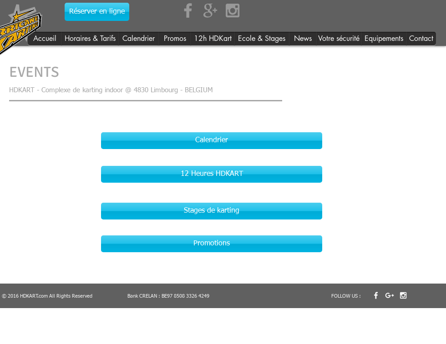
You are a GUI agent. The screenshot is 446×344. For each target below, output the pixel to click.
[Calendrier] (138, 39)
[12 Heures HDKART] (211, 174)
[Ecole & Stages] (261, 39)
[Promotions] (211, 243)
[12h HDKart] (212, 39)
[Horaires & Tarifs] (89, 39)
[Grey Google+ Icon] (210, 10)
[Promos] (175, 39)
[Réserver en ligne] (97, 12)
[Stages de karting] (211, 211)
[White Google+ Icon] (389, 295)
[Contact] (421, 39)
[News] (302, 39)
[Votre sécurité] (338, 39)
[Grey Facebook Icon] (188, 10)
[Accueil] (44, 39)
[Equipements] (383, 39)
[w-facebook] (375, 295)
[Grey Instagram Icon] (232, 10)
